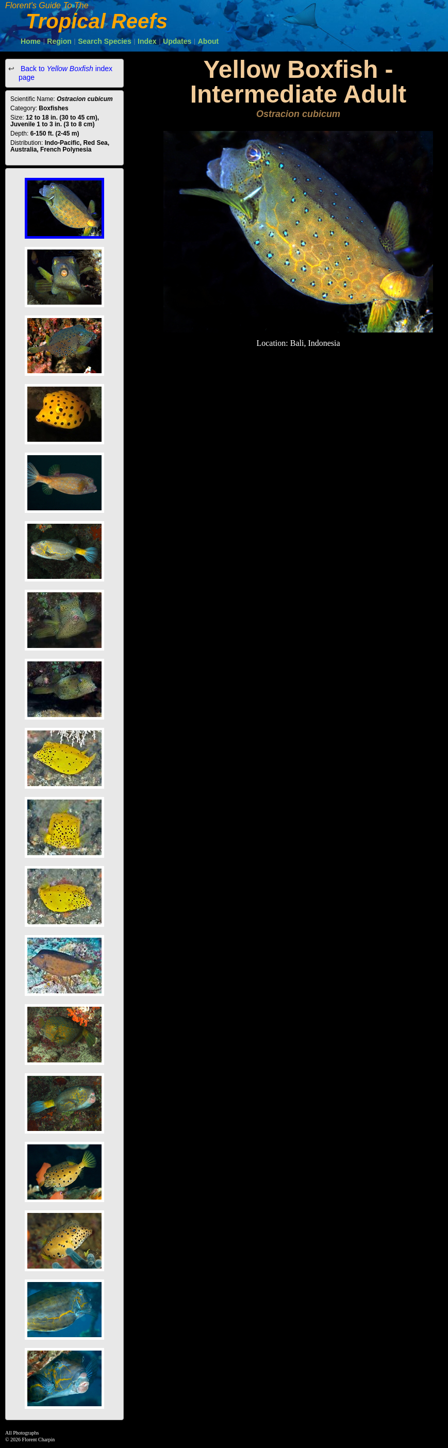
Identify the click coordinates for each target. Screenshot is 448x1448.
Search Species (104, 41)
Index (147, 41)
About (208, 41)
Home (31, 41)
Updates (177, 41)
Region (59, 41)
